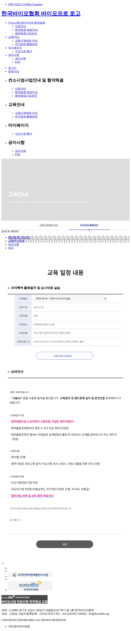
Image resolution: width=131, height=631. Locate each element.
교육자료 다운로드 (63, 355)
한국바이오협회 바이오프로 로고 (41, 13)
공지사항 (20, 58)
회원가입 (13, 71)
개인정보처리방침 (19, 626)
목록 (64, 544)
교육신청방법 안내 (26, 40)
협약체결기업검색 (26, 33)
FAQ (17, 61)
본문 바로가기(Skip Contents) (25, 4)
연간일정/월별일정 (26, 44)
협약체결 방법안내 (26, 29)
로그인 (12, 67)
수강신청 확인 (23, 51)
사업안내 (20, 26)
